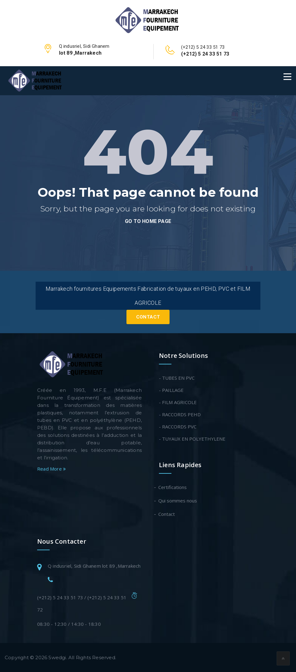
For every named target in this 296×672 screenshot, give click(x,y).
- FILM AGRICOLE (178, 402)
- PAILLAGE (171, 390)
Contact (148, 317)
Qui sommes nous (178, 500)
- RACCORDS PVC (177, 426)
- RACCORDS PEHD (180, 414)
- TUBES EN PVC (177, 378)
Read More (51, 469)
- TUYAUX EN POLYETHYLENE (192, 439)
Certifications (173, 487)
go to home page (148, 221)
